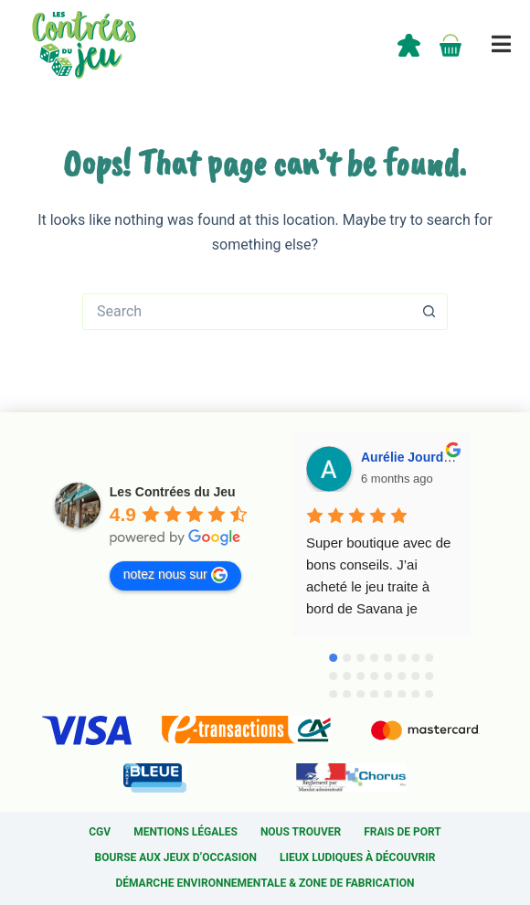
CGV (100, 831)
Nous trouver (300, 831)
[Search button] (429, 311)
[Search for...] (246, 311)
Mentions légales (185, 831)
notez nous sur (175, 575)
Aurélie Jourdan (410, 457)
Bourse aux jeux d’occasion (176, 857)
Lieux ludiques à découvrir (357, 857)
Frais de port (402, 831)
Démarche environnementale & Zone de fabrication (264, 883)
